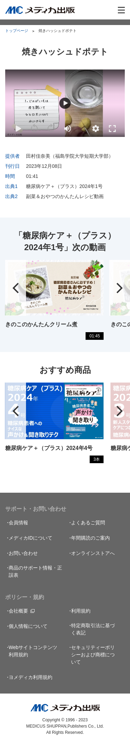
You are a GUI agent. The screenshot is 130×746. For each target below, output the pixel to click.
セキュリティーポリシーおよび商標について (93, 655)
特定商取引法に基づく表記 (93, 629)
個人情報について (28, 626)
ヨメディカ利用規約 (30, 677)
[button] (95, 128)
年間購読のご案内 (90, 538)
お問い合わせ (23, 553)
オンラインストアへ (93, 553)
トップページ (16, 30)
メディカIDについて (30, 538)
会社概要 (18, 611)
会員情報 (18, 522)
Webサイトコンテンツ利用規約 (33, 651)
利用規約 (80, 611)
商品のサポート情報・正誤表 (35, 571)
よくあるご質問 (88, 522)
